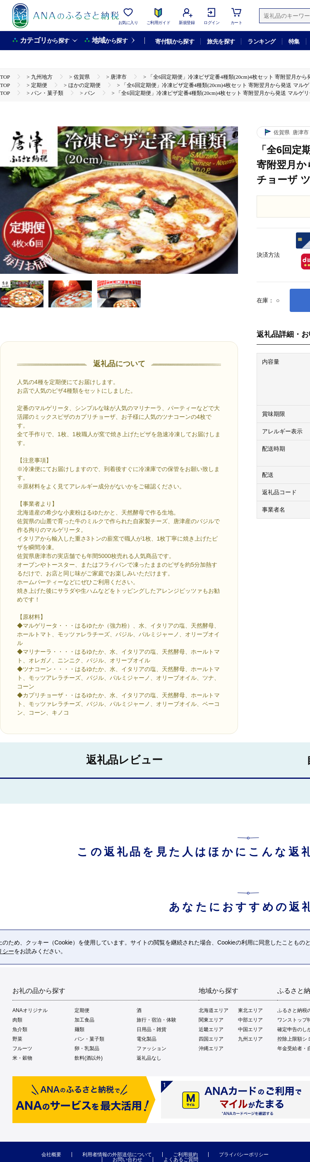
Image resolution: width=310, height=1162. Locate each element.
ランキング (261, 41)
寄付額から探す (174, 41)
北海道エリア (213, 1010)
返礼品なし (149, 1058)
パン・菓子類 (89, 1039)
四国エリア (211, 1039)
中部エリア (250, 1020)
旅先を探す (221, 41)
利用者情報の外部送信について (117, 1154)
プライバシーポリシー (244, 1154)
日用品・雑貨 (151, 1029)
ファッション (151, 1048)
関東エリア (211, 1020)
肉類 (17, 1020)
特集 (294, 41)
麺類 (79, 1029)
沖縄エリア (211, 1048)
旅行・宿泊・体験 (156, 1020)
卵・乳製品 (86, 1048)
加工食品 (84, 1020)
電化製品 (146, 1039)
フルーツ (22, 1048)
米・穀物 (22, 1058)
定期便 (81, 1010)
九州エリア (250, 1039)
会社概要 (51, 1154)
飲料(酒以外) (88, 1058)
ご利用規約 (185, 1154)
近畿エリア (211, 1029)
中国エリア (250, 1029)
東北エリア (250, 1010)
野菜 (17, 1039)
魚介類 (19, 1029)
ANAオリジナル (30, 1010)
